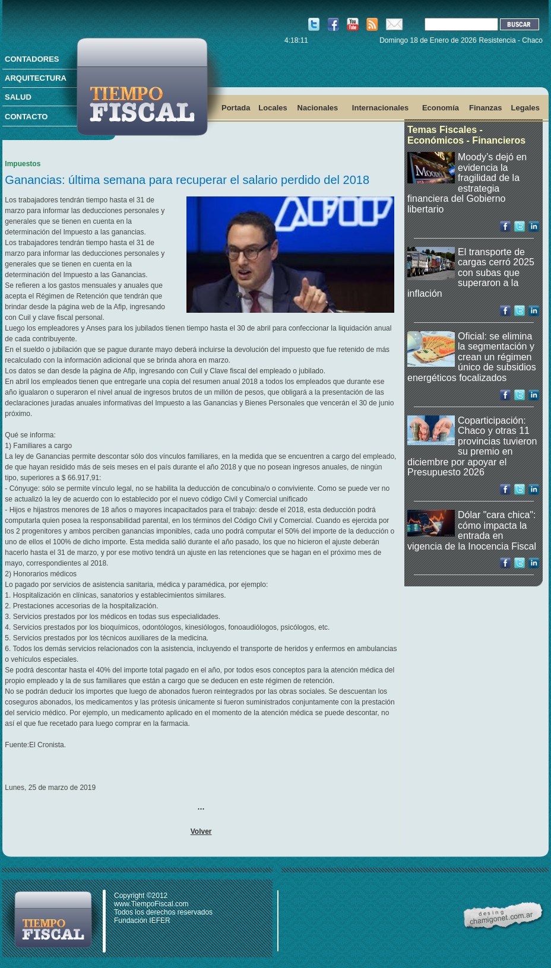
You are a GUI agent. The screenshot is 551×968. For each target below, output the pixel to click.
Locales (272, 107)
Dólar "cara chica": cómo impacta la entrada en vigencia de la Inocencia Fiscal (471, 530)
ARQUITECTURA (35, 78)
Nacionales (317, 107)
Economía (440, 107)
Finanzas (485, 107)
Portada (235, 107)
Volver (201, 831)
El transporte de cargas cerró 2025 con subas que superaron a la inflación (470, 273)
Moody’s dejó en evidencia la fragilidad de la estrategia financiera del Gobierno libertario (467, 183)
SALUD (18, 97)
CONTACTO (26, 116)
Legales (525, 107)
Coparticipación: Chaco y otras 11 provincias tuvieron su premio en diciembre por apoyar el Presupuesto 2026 (472, 446)
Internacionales (380, 107)
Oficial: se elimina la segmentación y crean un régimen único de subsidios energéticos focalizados (471, 357)
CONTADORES (32, 59)
